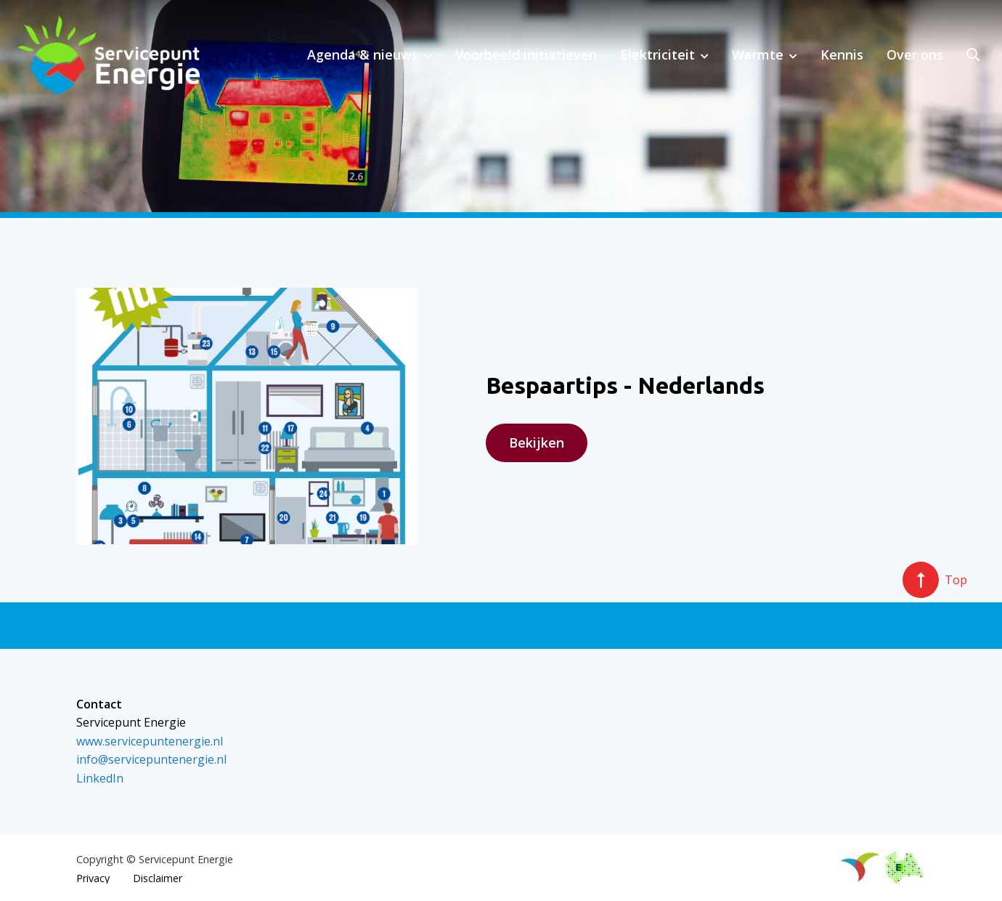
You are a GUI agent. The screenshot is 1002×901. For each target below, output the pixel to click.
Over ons (915, 54)
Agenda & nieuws (362, 54)
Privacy (93, 878)
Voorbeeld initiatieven (526, 54)
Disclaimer (157, 878)
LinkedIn (99, 778)
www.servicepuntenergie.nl (149, 741)
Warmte (757, 54)
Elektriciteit (657, 54)
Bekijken (536, 442)
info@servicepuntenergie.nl (151, 759)
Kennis (841, 54)
